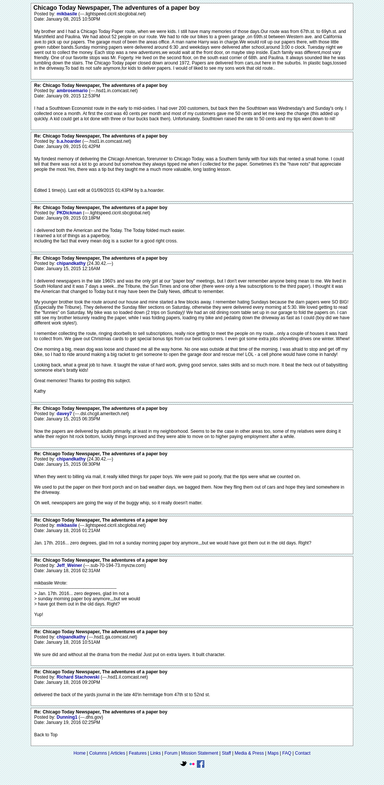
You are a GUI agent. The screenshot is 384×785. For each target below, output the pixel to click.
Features (138, 753)
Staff (226, 753)
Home (80, 753)
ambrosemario (73, 90)
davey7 (65, 413)
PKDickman (70, 212)
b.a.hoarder (69, 141)
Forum (171, 753)
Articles (117, 753)
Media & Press (249, 753)
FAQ (286, 753)
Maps (273, 753)
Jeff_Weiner (70, 565)
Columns (98, 753)
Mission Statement (199, 753)
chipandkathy (72, 263)
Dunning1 (68, 717)
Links (155, 753)
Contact (302, 753)
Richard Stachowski (78, 677)
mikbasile (67, 13)
